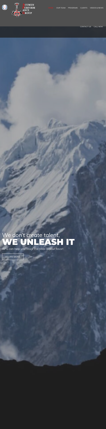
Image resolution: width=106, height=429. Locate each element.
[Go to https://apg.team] (24, 10)
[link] (50, 7)
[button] (13, 257)
